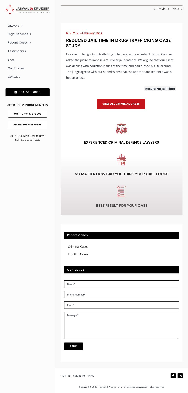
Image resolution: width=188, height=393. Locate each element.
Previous (163, 9)
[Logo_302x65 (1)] (28, 6)
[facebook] (173, 375)
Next (175, 9)
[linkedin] (180, 375)
